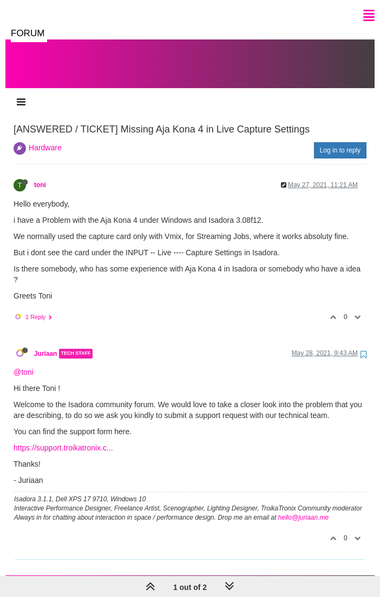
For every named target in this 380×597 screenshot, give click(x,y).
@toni (24, 361)
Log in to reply (340, 139)
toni (40, 174)
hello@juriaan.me (303, 506)
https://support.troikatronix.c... (63, 437)
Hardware (45, 136)
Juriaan (45, 343)
